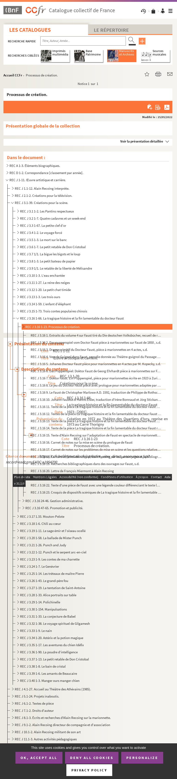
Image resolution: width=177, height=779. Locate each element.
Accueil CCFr (12, 75)
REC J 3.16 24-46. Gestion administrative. (54, 501)
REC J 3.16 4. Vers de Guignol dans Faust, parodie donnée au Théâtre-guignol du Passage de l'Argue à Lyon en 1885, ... (96, 357)
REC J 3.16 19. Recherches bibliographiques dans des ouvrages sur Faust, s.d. (85, 464)
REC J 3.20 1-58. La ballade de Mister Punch (51, 538)
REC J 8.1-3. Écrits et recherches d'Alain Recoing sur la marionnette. (63, 717)
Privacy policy (89, 770)
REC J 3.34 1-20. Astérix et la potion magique (51, 638)
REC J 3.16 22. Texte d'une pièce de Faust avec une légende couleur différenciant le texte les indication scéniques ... (96, 485)
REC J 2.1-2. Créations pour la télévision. (43, 195)
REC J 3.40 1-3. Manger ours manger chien (50, 680)
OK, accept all (39, 757)
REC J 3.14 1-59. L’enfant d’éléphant (45, 304)
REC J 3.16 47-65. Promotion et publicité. (54, 508)
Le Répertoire (111, 30)
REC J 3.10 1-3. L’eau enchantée (42, 275)
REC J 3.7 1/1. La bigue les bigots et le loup (50, 254)
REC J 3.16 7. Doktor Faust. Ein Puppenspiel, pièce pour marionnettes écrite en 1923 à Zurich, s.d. (96, 378)
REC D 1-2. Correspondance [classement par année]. (46, 173)
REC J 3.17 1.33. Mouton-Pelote (42, 516)
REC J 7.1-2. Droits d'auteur (34, 710)
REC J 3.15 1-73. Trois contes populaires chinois (53, 311)
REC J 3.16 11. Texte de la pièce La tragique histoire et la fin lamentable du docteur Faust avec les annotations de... (96, 406)
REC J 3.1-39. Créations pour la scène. (41, 203)
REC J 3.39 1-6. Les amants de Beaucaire (48, 673)
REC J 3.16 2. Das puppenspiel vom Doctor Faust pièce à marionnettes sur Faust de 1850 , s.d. (96, 342)
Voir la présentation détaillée (141, 141)
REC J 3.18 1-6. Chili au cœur (40, 523)
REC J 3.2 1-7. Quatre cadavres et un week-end (53, 218)
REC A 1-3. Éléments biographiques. (34, 165)
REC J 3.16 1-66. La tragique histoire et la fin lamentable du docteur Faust (72, 318)
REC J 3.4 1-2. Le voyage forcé (41, 232)
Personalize (142, 757)
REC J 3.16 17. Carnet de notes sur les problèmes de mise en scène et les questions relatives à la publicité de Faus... (96, 449)
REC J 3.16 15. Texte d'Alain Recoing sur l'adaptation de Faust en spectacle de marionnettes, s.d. (96, 435)
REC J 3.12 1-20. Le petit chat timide (45, 290)
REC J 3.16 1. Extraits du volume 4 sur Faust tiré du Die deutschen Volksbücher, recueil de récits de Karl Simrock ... (96, 335)
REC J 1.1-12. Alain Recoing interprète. (42, 188)
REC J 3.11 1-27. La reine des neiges (45, 282)
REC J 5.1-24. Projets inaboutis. (37, 696)
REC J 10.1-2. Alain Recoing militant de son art (48, 732)
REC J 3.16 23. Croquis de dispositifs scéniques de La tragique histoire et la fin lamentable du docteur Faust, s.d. (96, 492)
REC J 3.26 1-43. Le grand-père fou (44, 580)
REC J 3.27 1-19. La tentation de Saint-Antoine (52, 588)
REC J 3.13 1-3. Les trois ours (40, 297)
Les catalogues (30, 29)
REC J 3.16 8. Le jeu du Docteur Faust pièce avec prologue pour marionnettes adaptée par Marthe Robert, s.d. (96, 385)
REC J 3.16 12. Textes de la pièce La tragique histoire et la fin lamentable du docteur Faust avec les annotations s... (96, 414)
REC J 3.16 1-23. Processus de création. (52, 327)
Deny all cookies (91, 757)
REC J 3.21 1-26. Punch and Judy (43, 545)
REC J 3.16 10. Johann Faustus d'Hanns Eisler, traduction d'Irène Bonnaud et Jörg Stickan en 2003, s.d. (96, 399)
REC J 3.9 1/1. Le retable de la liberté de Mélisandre (56, 268)
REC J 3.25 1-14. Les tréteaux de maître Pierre (52, 573)
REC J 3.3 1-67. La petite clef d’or (43, 225)
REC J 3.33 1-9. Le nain (36, 630)
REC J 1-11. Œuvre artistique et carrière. (37, 180)
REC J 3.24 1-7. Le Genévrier (39, 566)
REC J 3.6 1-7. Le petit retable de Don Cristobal (53, 247)
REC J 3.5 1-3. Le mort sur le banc (43, 240)
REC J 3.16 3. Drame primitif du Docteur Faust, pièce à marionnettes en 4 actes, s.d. (89, 349)
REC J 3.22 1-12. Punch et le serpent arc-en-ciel (53, 552)
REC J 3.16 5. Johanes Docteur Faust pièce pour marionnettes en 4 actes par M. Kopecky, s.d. (96, 364)
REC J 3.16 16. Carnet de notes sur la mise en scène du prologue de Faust (82, 442)
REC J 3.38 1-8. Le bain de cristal (43, 666)
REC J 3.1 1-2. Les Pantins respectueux (47, 211)
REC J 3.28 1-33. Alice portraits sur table (48, 595)
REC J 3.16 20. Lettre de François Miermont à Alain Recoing (72, 471)
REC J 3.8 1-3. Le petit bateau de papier (47, 261)
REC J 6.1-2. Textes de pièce (34, 703)
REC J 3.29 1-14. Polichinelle (40, 602)
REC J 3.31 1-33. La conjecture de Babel (48, 616)
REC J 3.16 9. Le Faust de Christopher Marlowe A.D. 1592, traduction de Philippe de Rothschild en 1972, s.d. (96, 392)
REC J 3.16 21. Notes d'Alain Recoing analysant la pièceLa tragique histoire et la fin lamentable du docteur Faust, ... (96, 478)
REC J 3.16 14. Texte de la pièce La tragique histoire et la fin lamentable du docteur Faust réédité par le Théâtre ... (96, 428)
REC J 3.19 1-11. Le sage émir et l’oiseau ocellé (53, 531)
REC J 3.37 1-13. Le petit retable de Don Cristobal (54, 659)
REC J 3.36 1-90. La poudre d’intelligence (49, 652)
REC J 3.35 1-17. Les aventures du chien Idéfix (52, 645)
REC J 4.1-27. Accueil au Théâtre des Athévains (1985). (53, 689)
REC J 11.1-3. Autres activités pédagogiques (46, 739)
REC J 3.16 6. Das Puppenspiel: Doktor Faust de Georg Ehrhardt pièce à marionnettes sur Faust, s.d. (96, 371)
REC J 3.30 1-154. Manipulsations (43, 609)
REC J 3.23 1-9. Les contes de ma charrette (50, 559)
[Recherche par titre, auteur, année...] (83, 41)
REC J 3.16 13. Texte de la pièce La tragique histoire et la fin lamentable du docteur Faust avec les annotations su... (96, 421)
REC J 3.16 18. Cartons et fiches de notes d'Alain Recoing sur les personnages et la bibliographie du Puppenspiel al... (96, 456)
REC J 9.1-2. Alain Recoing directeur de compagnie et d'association (62, 725)
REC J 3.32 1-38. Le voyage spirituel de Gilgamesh (55, 623)
